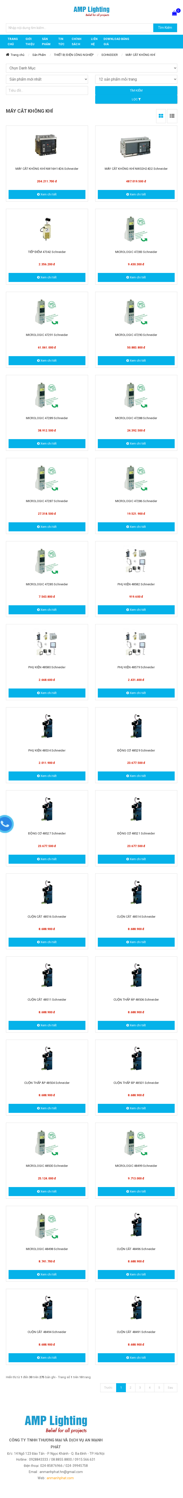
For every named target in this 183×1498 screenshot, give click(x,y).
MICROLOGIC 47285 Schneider (47, 584)
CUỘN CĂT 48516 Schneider (47, 916)
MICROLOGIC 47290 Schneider (136, 335)
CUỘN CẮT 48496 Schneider (136, 1249)
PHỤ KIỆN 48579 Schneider (136, 667)
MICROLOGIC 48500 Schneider (47, 1166)
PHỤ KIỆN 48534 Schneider (46, 750)
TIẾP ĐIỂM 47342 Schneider (47, 252)
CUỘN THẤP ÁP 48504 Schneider (46, 1083)
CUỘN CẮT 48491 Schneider (136, 1332)
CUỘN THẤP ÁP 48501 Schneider (136, 1083)
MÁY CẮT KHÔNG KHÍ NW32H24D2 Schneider (136, 168)
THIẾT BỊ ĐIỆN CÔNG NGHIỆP (74, 55)
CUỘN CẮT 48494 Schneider (47, 1332)
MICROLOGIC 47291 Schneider (47, 335)
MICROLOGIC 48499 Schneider (136, 1166)
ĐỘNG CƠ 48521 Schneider (136, 833)
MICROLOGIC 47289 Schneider (47, 418)
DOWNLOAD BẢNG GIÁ (116, 41)
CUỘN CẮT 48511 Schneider (47, 999)
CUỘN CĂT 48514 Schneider (136, 916)
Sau (170, 1387)
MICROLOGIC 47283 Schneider (136, 252)
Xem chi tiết (47, 194)
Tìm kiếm (136, 90)
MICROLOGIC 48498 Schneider (47, 1249)
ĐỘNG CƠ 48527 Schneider (46, 833)
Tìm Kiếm (165, 27)
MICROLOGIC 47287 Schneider (47, 501)
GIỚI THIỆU (29, 41)
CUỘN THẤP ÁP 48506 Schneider (136, 999)
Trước (108, 1387)
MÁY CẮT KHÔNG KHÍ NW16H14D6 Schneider (46, 168)
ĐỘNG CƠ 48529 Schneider (136, 750)
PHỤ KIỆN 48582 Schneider (136, 584)
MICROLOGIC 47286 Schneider (136, 501)
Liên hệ (94, 41)
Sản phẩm (46, 41)
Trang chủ (13, 41)
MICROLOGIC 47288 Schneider (136, 418)
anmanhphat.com (60, 1478)
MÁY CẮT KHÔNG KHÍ (140, 55)
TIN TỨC (61, 41)
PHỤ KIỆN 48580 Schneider (46, 667)
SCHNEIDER (109, 55)
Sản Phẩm (39, 55)
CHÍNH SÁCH (76, 41)
